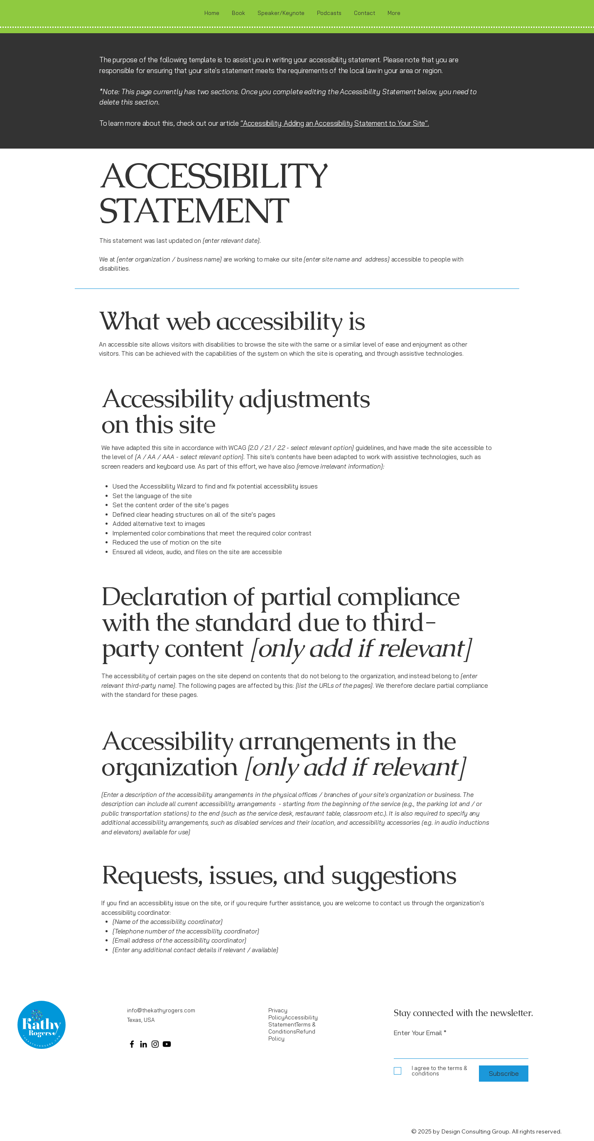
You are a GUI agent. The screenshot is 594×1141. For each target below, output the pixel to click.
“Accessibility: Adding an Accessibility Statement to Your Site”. (335, 123)
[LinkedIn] (143, 1044)
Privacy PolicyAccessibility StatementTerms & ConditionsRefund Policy (293, 1024)
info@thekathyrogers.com (161, 1010)
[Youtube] (167, 1044)
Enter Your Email (418, 1032)
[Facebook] (132, 1044)
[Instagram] (155, 1044)
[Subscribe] (503, 1073)
